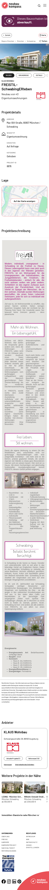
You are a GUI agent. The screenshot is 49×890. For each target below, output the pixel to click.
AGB (27, 839)
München (20, 41)
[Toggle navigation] (44, 5)
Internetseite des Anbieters (24, 764)
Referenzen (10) (33, 758)
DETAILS (39, 75)
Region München (8, 41)
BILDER (8, 75)
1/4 (42, 67)
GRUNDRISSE (24, 75)
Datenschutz (32, 842)
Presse (5, 839)
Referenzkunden (9, 851)
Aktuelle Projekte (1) (13, 758)
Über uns (6, 836)
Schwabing (31, 41)
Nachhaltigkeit (8, 848)
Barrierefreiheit (9, 845)
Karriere (5, 842)
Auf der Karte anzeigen (24, 201)
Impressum (8, 764)
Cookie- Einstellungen (32, 846)
